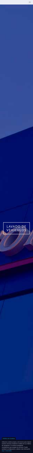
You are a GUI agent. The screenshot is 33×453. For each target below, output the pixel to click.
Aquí (3, 450)
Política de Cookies (9, 438)
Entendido (9, 450)
